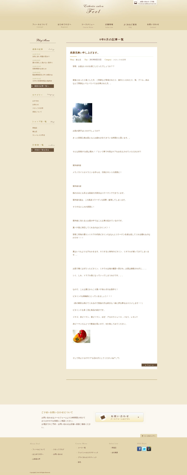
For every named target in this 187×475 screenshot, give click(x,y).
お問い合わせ (58, 454)
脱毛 (79, 462)
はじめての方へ (37, 454)
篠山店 (78, 60)
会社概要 (115, 452)
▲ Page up (149, 365)
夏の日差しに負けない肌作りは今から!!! (42, 61)
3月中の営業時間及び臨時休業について (42, 80)
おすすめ (35, 101)
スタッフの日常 (119, 60)
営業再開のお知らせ (42, 67)
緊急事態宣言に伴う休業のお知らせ (42, 74)
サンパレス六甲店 (38, 135)
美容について (37, 112)
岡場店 (34, 128)
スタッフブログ (58, 449)
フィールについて (38, 449)
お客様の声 (36, 459)
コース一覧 (82, 448)
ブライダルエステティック (87, 457)
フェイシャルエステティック (88, 452)
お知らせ (35, 104)
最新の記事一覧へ (41, 86)
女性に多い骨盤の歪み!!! (42, 55)
